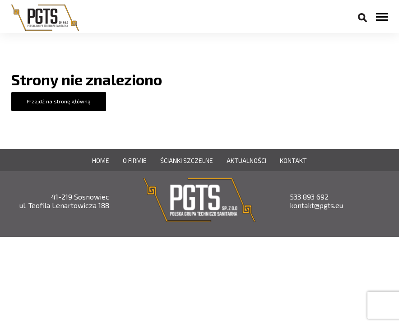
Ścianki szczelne (186, 160)
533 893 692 (309, 196)
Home (100, 160)
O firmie (135, 160)
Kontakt (293, 160)
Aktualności (246, 160)
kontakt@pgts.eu (316, 205)
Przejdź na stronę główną (59, 101)
